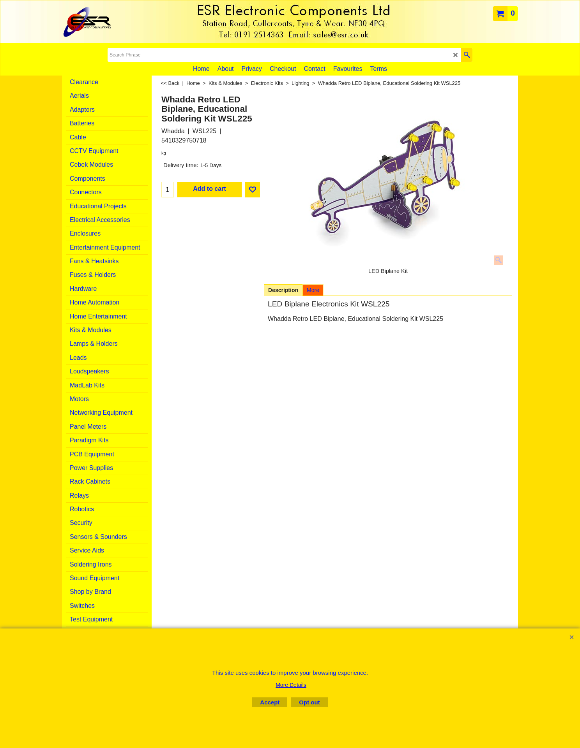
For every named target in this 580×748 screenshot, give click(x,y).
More (313, 290)
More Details (291, 685)
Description (283, 290)
